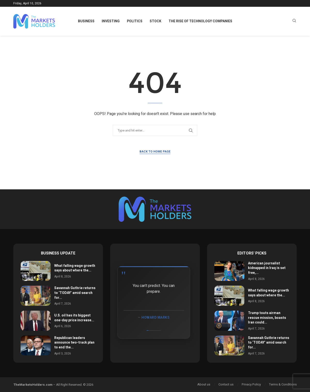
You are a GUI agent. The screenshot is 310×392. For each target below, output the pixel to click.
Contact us (225, 384)
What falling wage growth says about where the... (74, 268)
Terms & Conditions (283, 384)
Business (86, 21)
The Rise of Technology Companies (200, 21)
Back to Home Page (155, 151)
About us (203, 384)
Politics (134, 21)
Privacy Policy (251, 384)
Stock (155, 21)
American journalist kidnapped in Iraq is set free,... (267, 268)
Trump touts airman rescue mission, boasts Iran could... (267, 317)
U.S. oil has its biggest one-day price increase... (74, 318)
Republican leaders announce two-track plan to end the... (74, 342)
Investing (111, 21)
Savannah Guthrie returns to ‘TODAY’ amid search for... (74, 292)
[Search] (294, 21)
